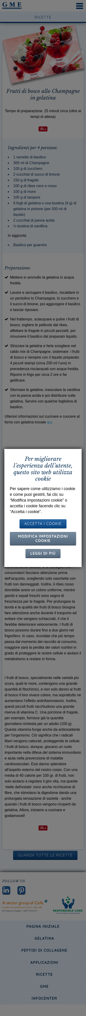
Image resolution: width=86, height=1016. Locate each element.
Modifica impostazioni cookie (43, 538)
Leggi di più (43, 553)
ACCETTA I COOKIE (42, 523)
